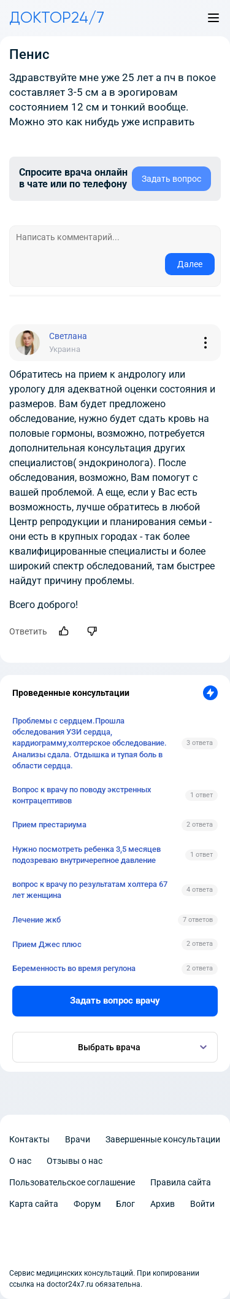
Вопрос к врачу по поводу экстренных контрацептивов (81, 795)
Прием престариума (49, 824)
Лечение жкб (36, 919)
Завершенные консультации (162, 1139)
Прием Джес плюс (47, 944)
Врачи (77, 1139)
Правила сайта (180, 1182)
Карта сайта (33, 1204)
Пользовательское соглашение (72, 1182)
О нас (20, 1161)
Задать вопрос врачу (115, 1000)
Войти (202, 1204)
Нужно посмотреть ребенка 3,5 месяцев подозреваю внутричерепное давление (86, 855)
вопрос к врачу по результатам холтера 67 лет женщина (89, 890)
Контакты (29, 1139)
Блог (125, 1204)
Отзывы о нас (74, 1161)
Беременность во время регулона (74, 968)
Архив (162, 1204)
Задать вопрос (171, 179)
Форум (87, 1204)
